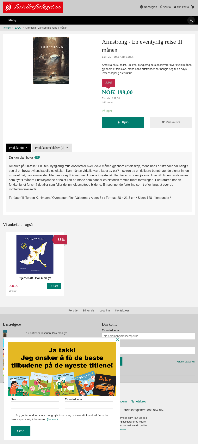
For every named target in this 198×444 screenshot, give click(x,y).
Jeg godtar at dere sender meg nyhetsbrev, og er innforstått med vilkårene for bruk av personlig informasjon (59, 417)
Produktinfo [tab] (16, 147)
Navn (35, 403)
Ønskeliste (171, 122)
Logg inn (105, 310)
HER (37, 157)
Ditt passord (109, 344)
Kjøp (123, 122)
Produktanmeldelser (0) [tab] (49, 147)
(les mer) (52, 419)
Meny (9, 20)
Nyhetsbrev (138, 401)
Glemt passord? (186, 361)
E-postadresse (110, 330)
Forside (7, 27)
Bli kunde (88, 310)
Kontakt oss (122, 310)
